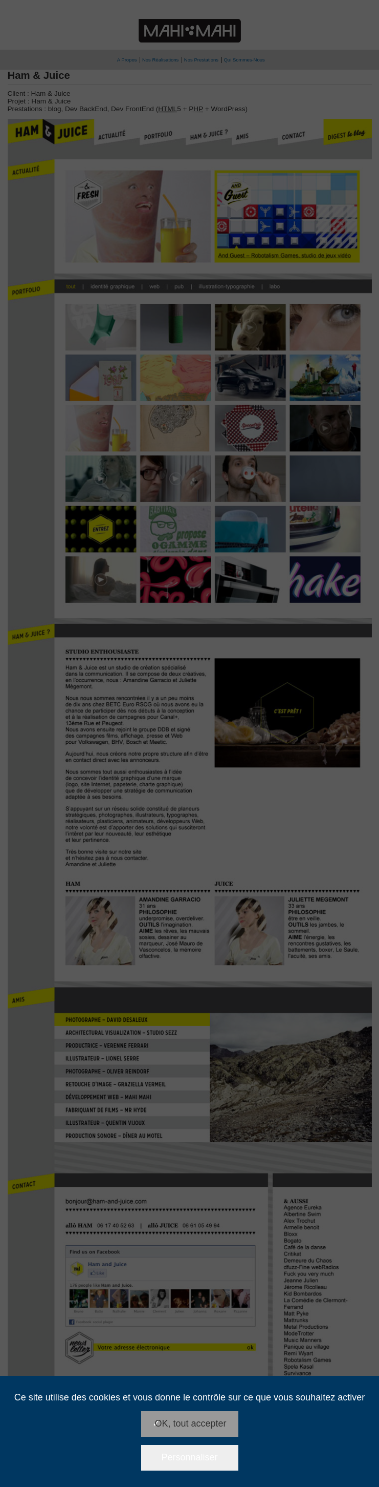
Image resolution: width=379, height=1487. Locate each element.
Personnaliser (189, 1457)
